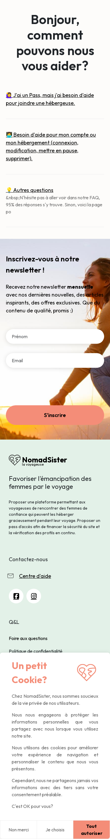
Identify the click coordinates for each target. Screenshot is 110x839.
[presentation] (50, 388)
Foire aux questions (28, 638)
